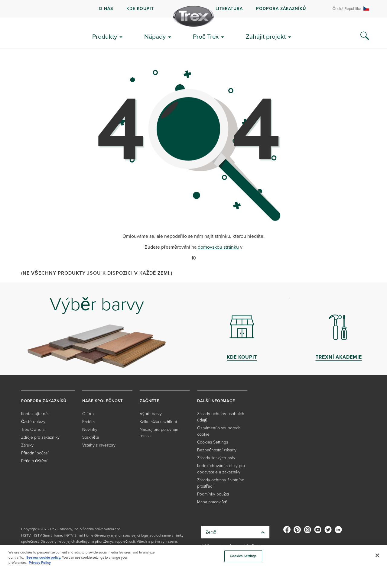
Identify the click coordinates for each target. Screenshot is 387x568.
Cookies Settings (212, 442)
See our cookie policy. (43, 557)
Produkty (104, 36)
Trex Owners (32, 429)
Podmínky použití (213, 494)
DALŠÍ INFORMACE (216, 401)
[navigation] (193, 9)
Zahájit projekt (266, 36)
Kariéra (88, 421)
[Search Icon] (364, 35)
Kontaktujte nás (35, 413)
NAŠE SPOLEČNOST (102, 401)
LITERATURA (229, 8)
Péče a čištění (34, 460)
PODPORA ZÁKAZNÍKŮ (281, 8)
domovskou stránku (218, 247)
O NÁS (106, 8)
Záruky (27, 445)
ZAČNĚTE (150, 401)
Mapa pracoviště (212, 502)
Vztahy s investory (98, 445)
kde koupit (140, 8)
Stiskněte (90, 437)
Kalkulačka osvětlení (158, 421)
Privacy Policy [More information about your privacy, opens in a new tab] (40, 562)
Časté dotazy (33, 421)
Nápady (155, 36)
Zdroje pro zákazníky (40, 437)
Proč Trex (206, 36)
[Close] (377, 555)
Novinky (89, 429)
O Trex (88, 413)
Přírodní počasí (34, 453)
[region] (193, 556)
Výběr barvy (151, 413)
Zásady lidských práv (216, 457)
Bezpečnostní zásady (216, 450)
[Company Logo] (193, 16)
